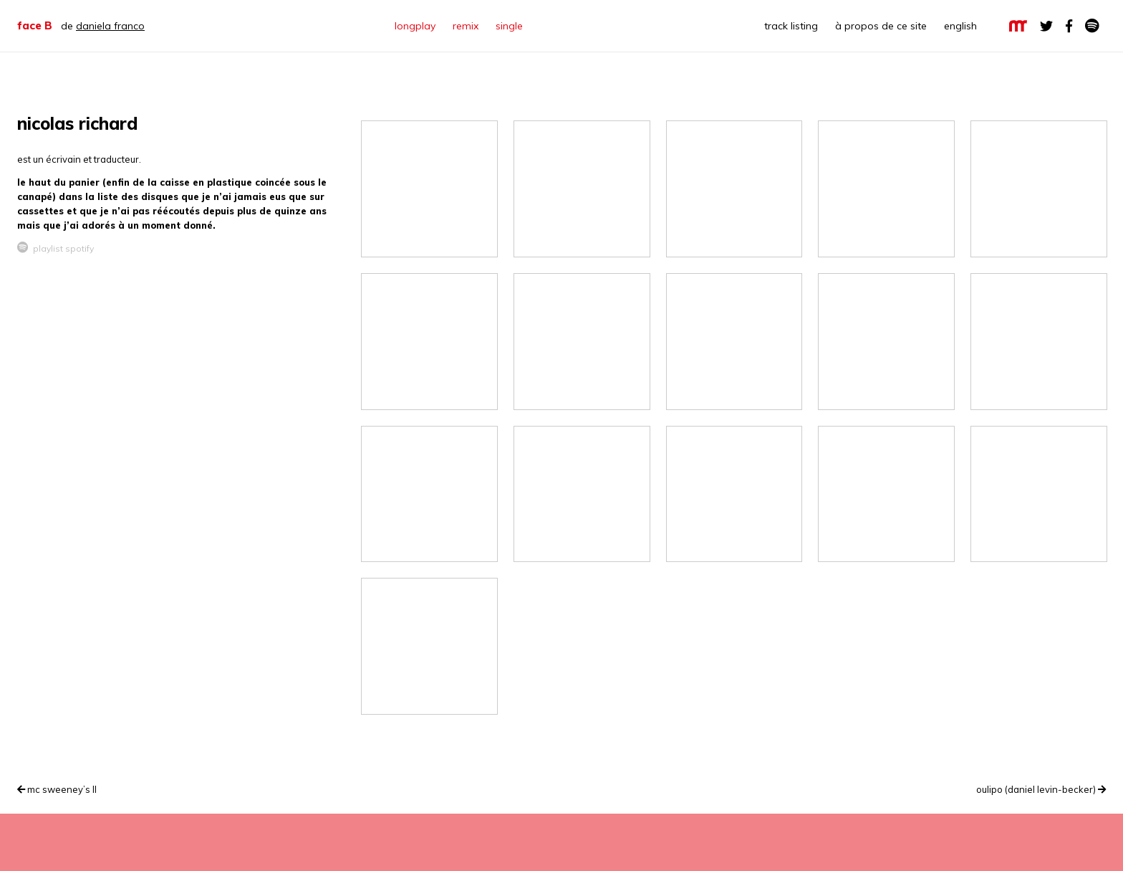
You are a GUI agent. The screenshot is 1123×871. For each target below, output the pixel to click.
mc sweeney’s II (57, 789)
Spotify (1092, 25)
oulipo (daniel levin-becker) (1041, 789)
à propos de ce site (881, 25)
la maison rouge (1018, 25)
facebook (1069, 25)
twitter (1046, 25)
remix (465, 25)
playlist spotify (55, 248)
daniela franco (110, 25)
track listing (791, 25)
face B (34, 25)
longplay (415, 25)
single (509, 25)
